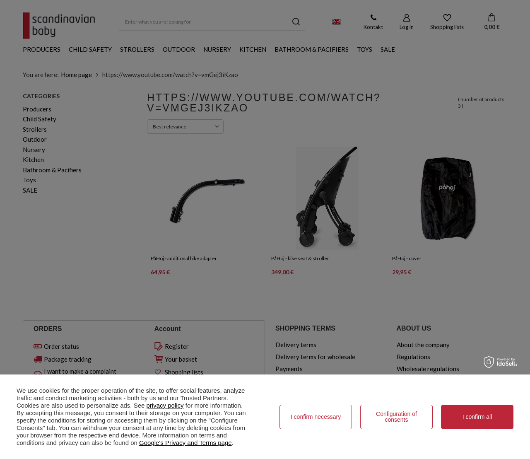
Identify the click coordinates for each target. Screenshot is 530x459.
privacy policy (165, 405)
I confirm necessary (316, 416)
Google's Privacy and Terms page (185, 442)
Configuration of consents (396, 417)
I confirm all (477, 416)
